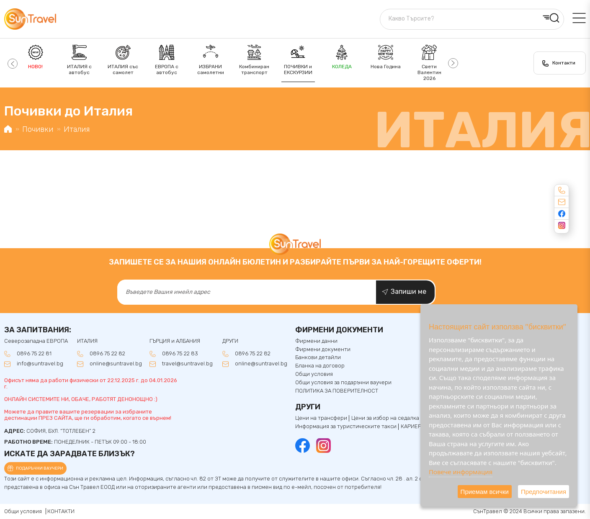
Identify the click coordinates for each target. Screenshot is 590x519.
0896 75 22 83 (180, 354)
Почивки (37, 129)
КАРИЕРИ (413, 426)
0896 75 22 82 (107, 354)
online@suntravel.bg (116, 364)
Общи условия (314, 374)
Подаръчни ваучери (39, 468)
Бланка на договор (320, 366)
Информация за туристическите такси (346, 426)
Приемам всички (485, 492)
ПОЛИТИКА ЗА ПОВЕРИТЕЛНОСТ (336, 391)
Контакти (563, 63)
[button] (11, 63)
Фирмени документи (322, 349)
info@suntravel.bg (40, 364)
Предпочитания (543, 492)
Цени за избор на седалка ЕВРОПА (396, 418)
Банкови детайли (318, 357)
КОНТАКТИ (61, 511)
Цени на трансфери (321, 418)
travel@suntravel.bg (187, 364)
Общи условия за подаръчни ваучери (343, 382)
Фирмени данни (316, 341)
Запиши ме (408, 291)
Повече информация (460, 472)
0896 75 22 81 (34, 354)
